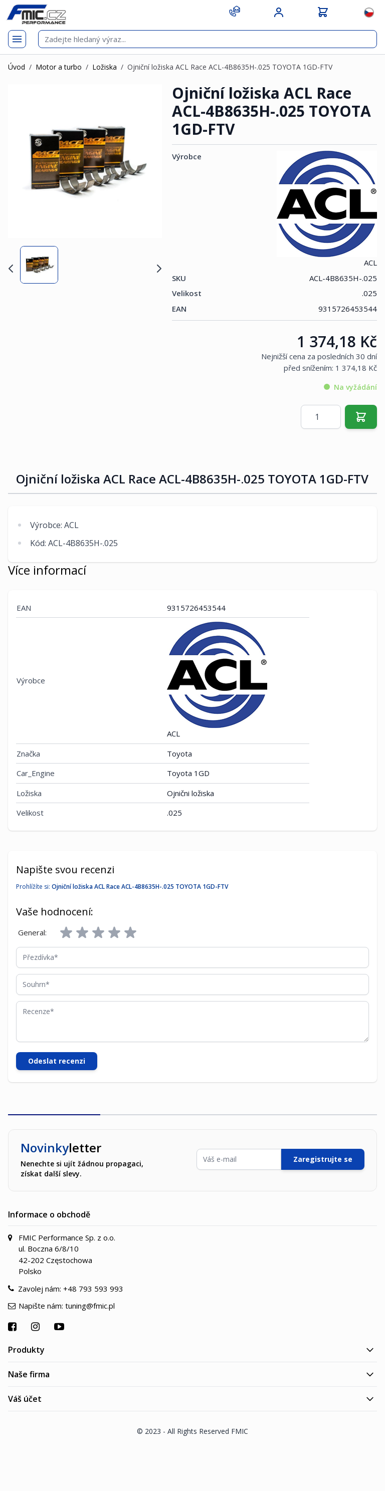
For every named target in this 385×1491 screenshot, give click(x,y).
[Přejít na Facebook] (13, 1326)
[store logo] (36, 14)
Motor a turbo (59, 67)
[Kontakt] (235, 11)
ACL (327, 209)
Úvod (16, 67)
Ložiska (104, 67)
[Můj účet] (279, 13)
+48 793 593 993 (93, 1289)
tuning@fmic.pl (90, 1306)
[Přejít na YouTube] (60, 1326)
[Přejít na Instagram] (36, 1326)
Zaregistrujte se (322, 1159)
